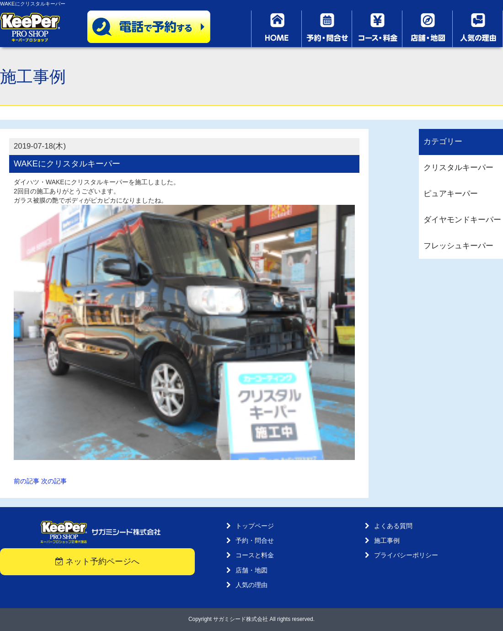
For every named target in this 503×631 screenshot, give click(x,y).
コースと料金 (254, 555)
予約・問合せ (254, 540)
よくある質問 (393, 525)
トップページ (254, 525)
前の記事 (26, 481)
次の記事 (54, 481)
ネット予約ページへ (97, 561)
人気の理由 (251, 584)
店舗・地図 (251, 570)
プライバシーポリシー (406, 555)
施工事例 (387, 540)
